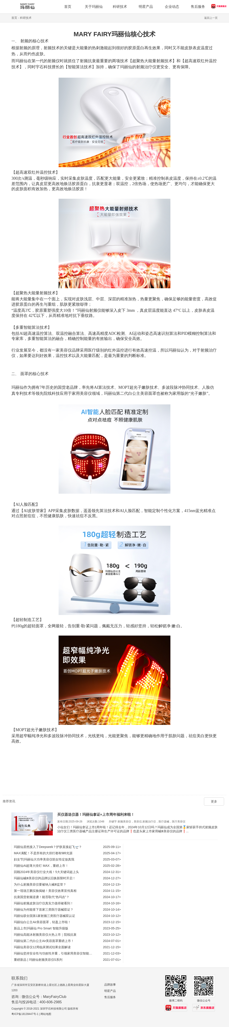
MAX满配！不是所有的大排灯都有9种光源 (43, 853)
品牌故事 (110, 984)
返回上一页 (211, 17)
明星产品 (110, 991)
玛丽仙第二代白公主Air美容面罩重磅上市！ (44, 941)
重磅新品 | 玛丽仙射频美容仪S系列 (38, 959)
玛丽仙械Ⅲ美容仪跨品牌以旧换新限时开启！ (45, 878)
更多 (214, 801)
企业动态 (172, 7)
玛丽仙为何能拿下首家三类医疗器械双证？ (43, 909)
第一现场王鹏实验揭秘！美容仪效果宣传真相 (45, 890)
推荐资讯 (9, 801)
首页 (14, 17)
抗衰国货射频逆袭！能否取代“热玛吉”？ (41, 897)
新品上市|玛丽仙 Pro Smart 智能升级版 (41, 928)
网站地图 (45, 1014)
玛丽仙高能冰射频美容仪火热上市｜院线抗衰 (45, 934)
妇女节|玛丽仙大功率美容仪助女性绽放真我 (44, 859)
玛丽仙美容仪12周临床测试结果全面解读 (42, 947)
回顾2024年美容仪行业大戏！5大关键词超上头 (46, 872)
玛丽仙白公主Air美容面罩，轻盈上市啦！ (42, 922)
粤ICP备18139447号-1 (24, 1014)
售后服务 (110, 997)
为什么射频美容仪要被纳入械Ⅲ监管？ (40, 884)
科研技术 (26, 17)
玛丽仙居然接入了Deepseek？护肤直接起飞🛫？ (48, 847)
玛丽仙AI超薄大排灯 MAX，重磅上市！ (41, 865)
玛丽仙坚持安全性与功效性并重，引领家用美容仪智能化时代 (56, 953)
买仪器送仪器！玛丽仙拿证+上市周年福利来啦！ (95, 814)
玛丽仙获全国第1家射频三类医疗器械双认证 (44, 916)
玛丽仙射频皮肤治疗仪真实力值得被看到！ (43, 903)
